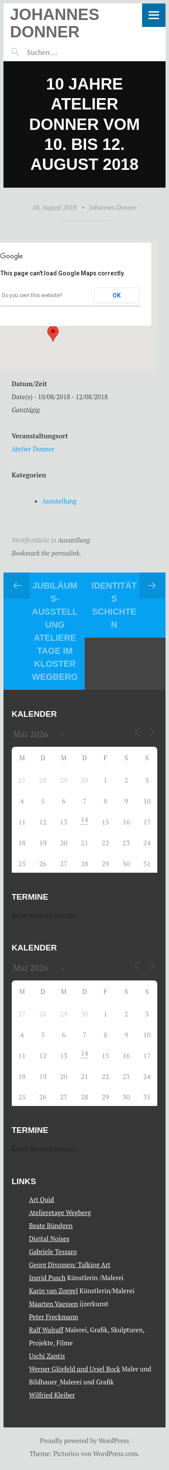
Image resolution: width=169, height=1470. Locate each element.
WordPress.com (115, 1453)
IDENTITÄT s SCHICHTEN (114, 605)
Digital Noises (49, 1238)
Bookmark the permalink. (47, 553)
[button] (53, 333)
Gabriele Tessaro (53, 1251)
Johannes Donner (54, 23)
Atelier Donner (33, 448)
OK (117, 295)
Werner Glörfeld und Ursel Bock (74, 1368)
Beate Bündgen (51, 1225)
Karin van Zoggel (53, 1290)
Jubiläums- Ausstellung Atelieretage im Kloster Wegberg (55, 631)
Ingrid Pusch (47, 1277)
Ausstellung (59, 501)
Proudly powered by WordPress (84, 1440)
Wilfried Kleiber (52, 1395)
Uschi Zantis (47, 1355)
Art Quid (41, 1199)
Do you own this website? (32, 295)
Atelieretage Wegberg (60, 1212)
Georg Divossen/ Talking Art (69, 1264)
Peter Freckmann (53, 1316)
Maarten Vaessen (53, 1303)
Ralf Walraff (46, 1329)
